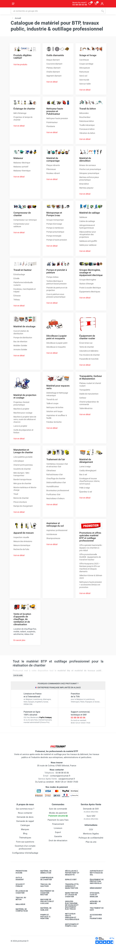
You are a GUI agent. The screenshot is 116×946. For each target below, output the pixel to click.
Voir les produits (20, 64)
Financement (58, 824)
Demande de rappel (25, 821)
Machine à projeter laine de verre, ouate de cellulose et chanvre (24, 419)
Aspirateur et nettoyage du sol (55, 524)
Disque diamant (53, 60)
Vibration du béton (87, 133)
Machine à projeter (21, 409)
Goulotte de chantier (22, 469)
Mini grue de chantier (22, 483)
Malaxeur (18, 158)
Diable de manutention (88, 394)
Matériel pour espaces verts (58, 387)
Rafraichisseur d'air (54, 474)
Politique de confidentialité (91, 838)
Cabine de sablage (87, 221)
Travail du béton (87, 108)
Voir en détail (51, 82)
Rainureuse (84, 72)
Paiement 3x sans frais (58, 820)
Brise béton (84, 184)
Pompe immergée (53, 236)
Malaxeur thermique (21, 171)
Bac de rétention (20, 341)
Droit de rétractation (58, 840)
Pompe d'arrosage (54, 224)
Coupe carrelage (86, 64)
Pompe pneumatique (55, 232)
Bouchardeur (84, 117)
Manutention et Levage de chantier (23, 451)
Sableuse (83, 217)
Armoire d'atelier (20, 349)
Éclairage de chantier (24, 108)
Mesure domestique (21, 545)
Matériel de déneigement (86, 460)
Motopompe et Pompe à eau (54, 214)
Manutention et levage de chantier (69, 895)
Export (58, 832)
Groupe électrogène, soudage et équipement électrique (91, 273)
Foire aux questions (25, 842)
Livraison (58, 828)
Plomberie (50, 126)
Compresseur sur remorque (25, 220)
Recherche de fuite (21, 549)
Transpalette (84, 390)
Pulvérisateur (52, 122)
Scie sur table (85, 84)
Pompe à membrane (55, 228)
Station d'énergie (86, 284)
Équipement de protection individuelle (95, 881)
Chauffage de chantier (55, 478)
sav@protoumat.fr (66, 779)
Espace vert (69, 879)
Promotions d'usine (19, 872)
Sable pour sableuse (87, 245)
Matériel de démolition (85, 159)
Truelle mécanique (87, 125)
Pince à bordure (20, 502)
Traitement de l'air (55, 459)
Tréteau (16, 300)
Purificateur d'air (53, 494)
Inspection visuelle (21, 537)
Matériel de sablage (89, 212)
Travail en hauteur (22, 270)
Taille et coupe (52, 403)
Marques (25, 829)
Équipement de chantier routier (87, 337)
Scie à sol (83, 76)
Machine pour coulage (22, 413)
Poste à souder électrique (90, 288)
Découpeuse (84, 68)
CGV (91, 829)
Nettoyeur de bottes (54, 407)
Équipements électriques (89, 292)
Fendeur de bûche (54, 422)
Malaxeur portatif (20, 167)
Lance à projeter (20, 426)
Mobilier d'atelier (20, 345)
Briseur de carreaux (87, 165)
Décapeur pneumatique (89, 173)
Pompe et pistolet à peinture (56, 271)
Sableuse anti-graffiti (88, 241)
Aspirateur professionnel (56, 530)
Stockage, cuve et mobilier (93, 895)
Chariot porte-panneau (23, 465)
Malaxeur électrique (21, 163)
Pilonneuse (51, 169)
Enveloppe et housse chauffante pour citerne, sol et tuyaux (89, 481)
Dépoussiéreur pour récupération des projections (87, 234)
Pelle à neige (84, 488)
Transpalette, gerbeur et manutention (70, 886)
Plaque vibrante (53, 165)
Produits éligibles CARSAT (22, 56)
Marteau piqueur (86, 188)
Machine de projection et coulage (45, 901)
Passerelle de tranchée (88, 359)
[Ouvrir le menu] (13, 3)
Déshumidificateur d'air (56, 482)
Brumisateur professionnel (57, 490)
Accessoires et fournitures (94, 917)
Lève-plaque (18, 461)
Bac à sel (83, 474)
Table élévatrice (85, 408)
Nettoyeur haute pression (57, 118)
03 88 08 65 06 (78, 717)
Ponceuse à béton (87, 129)
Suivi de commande (58, 809)
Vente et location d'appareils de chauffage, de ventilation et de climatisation (22, 619)
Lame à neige (85, 466)
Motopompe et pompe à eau (70, 925)
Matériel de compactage (53, 159)
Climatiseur (51, 470)
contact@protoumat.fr (60, 776)
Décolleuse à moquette (56, 347)
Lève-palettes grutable (22, 457)
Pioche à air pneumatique (90, 169)
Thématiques (25, 837)
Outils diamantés (55, 55)
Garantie (58, 836)
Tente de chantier (86, 347)
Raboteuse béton (86, 121)
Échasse (17, 296)
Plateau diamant (53, 68)
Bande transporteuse (22, 479)
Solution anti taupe (54, 411)
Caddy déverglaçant (87, 470)
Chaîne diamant (53, 72)
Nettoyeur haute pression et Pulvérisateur (54, 111)
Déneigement (94, 888)
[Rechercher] (102, 11)
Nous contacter (25, 813)
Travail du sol (52, 399)
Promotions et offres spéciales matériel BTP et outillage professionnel (90, 536)
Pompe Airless (52, 277)
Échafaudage (19, 274)
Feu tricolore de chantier (89, 355)
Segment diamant (54, 76)
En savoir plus (19, 640)
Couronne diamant (54, 64)
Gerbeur (82, 398)
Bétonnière (84, 113)
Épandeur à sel (85, 492)
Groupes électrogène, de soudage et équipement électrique (70, 905)
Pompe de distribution (22, 337)
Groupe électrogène (87, 280)
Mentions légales (91, 833)
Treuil (15, 494)
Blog (25, 833)
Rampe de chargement (23, 506)
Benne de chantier (21, 498)
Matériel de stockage (24, 326)
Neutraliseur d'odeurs (55, 498)
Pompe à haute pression (56, 240)
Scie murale (84, 80)
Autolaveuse (51, 534)
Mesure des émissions (22, 541)
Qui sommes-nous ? (25, 809)
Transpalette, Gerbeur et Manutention (90, 377)
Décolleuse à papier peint (56, 343)
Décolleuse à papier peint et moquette (56, 337)
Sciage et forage (87, 55)
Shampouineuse (53, 538)
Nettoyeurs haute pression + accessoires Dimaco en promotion (90, 584)
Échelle (16, 278)
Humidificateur (52, 486)
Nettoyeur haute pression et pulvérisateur (70, 916)
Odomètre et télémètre (88, 351)
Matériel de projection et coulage (24, 396)
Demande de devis (25, 817)
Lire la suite (18, 675)
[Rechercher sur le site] (55, 11)
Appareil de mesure (23, 532)
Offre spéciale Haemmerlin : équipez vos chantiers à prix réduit (91, 548)
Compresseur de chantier (22, 214)
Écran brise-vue (85, 343)
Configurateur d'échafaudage (25, 853)
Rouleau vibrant (53, 173)
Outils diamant (18, 879)
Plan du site (91, 842)
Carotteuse (84, 60)
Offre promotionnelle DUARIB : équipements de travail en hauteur (90, 557)
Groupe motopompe (55, 220)
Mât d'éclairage (19, 113)
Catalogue (25, 825)
